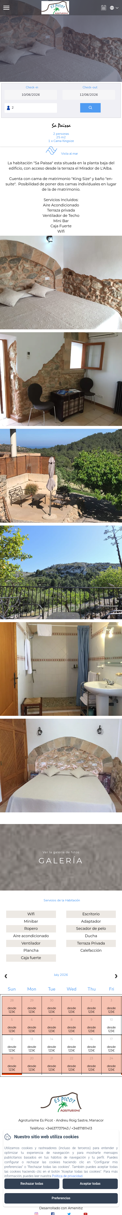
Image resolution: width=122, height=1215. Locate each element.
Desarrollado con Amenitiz (61, 1208)
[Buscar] (90, 108)
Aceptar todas (90, 1184)
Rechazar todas (32, 1184)
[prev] (6, 976)
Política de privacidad (67, 1176)
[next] (116, 976)
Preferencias (61, 1198)
